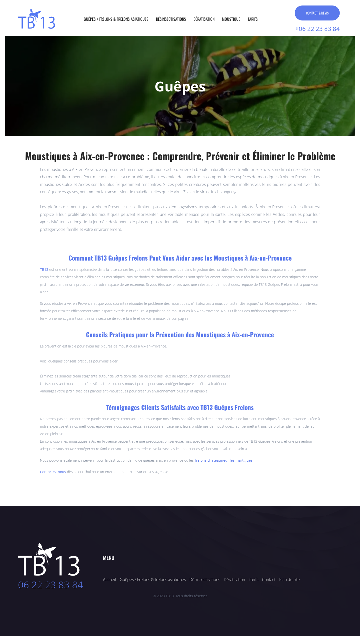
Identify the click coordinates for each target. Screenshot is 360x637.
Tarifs (253, 19)
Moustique (231, 19)
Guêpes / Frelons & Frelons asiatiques (116, 19)
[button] (9, 86)
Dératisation (204, 19)
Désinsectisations (171, 19)
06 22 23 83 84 (50, 585)
